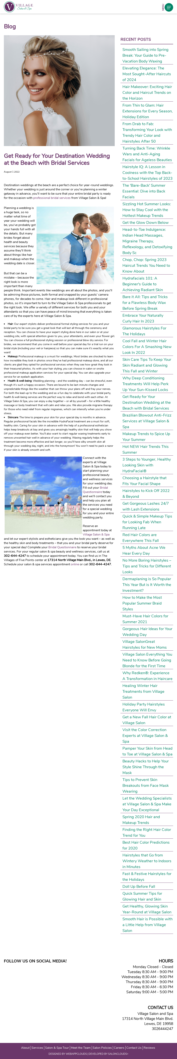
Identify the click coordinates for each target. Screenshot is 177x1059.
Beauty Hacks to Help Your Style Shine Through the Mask (145, 767)
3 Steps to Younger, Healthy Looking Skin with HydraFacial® (146, 465)
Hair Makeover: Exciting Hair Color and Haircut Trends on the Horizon (147, 92)
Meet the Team (81, 1048)
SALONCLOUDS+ (118, 1054)
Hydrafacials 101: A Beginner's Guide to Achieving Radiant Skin (142, 284)
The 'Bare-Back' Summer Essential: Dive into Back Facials (143, 191)
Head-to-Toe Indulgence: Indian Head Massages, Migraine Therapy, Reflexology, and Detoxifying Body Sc (147, 241)
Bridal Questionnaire (95, 490)
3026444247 (161, 1028)
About (25, 1048)
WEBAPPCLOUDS (76, 1054)
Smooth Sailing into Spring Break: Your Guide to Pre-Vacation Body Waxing (145, 55)
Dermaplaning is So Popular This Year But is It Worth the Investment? (146, 584)
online (75, 564)
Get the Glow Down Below (145, 222)
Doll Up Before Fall (138, 886)
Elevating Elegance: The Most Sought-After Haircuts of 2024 (146, 74)
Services (37, 1048)
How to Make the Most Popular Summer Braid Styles (142, 603)
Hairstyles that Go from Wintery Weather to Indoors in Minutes (146, 861)
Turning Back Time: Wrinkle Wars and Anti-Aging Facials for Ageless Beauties (147, 154)
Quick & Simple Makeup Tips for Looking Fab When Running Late (147, 522)
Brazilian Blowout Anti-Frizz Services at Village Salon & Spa (146, 421)
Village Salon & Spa (96, 534)
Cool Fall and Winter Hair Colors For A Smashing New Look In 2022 (147, 346)
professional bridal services (52, 198)
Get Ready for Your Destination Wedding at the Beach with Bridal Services (146, 402)
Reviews (149, 1048)
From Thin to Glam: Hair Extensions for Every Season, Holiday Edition (147, 111)
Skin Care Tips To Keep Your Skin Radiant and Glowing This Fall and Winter (146, 365)
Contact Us (134, 1048)
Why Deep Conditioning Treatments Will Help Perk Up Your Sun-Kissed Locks (145, 384)
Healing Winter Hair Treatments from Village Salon (143, 691)
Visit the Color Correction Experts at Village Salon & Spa (145, 735)
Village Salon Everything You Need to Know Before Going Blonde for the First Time (147, 660)
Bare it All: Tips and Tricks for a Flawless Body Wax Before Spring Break (145, 302)
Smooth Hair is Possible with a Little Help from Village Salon (147, 924)
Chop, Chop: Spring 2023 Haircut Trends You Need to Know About (146, 265)
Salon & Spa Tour (57, 1048)
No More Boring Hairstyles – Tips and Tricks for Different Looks (146, 566)
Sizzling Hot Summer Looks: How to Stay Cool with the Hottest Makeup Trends (146, 209)
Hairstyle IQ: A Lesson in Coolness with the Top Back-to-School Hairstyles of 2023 (147, 172)
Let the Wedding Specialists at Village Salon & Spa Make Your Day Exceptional (147, 804)
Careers (119, 1048)
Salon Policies (102, 1048)
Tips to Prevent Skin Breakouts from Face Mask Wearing (145, 785)
